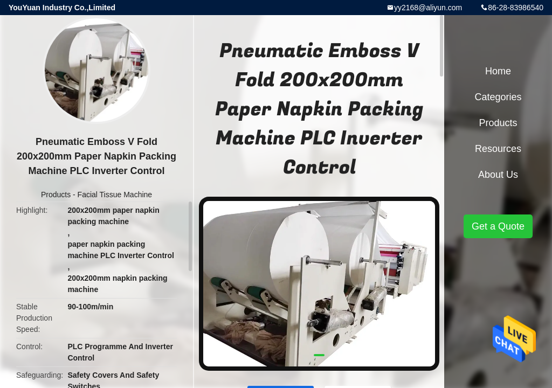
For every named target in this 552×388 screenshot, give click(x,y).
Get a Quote (498, 226)
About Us (498, 174)
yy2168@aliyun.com (428, 7)
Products (56, 194)
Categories (497, 97)
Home (498, 71)
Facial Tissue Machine (115, 194)
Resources (498, 148)
